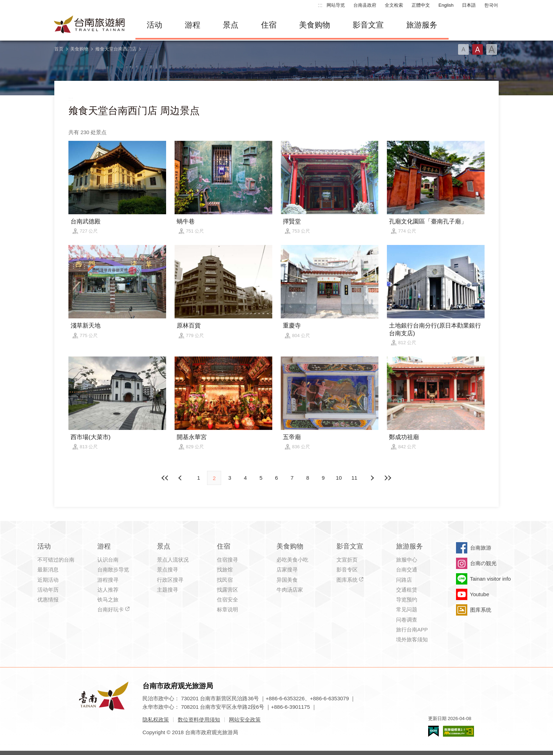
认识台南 (108, 560)
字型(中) (477, 49)
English (446, 5)
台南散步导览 (113, 570)
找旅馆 (225, 570)
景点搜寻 (167, 570)
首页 (58, 49)
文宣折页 (347, 560)
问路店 (404, 580)
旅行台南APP (412, 630)
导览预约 (406, 600)
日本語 (469, 5)
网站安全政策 (245, 720)
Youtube (480, 594)
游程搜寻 (108, 580)
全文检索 (394, 5)
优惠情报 (48, 600)
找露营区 (227, 590)
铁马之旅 (108, 600)
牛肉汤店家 (289, 590)
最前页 (165, 478)
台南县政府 (364, 5)
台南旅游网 (89, 25)
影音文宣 (368, 24)
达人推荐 (108, 590)
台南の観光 (483, 563)
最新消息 (48, 570)
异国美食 (287, 580)
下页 (181, 478)
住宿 (268, 24)
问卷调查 (406, 620)
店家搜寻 (287, 570)
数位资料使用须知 (199, 720)
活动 (154, 24)
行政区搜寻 (170, 580)
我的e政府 (433, 731)
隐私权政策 (155, 720)
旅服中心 (406, 560)
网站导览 (336, 5)
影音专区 (347, 570)
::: (320, 5)
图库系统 (347, 580)
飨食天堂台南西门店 (115, 49)
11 (355, 478)
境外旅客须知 (412, 639)
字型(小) (463, 49)
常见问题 (406, 609)
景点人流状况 (173, 560)
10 (339, 478)
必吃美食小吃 (292, 560)
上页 (372, 478)
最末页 (388, 478)
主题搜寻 (167, 590)
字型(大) (491, 49)
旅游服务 (421, 24)
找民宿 (225, 580)
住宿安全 (227, 600)
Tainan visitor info (490, 579)
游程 (192, 24)
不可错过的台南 (55, 560)
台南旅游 (480, 548)
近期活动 (48, 580)
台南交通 (406, 570)
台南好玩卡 (110, 609)
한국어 (491, 5)
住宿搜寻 (227, 560)
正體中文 (421, 5)
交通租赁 (406, 590)
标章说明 (227, 609)
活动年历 (48, 590)
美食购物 (314, 24)
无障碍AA (458, 731)
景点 (230, 24)
